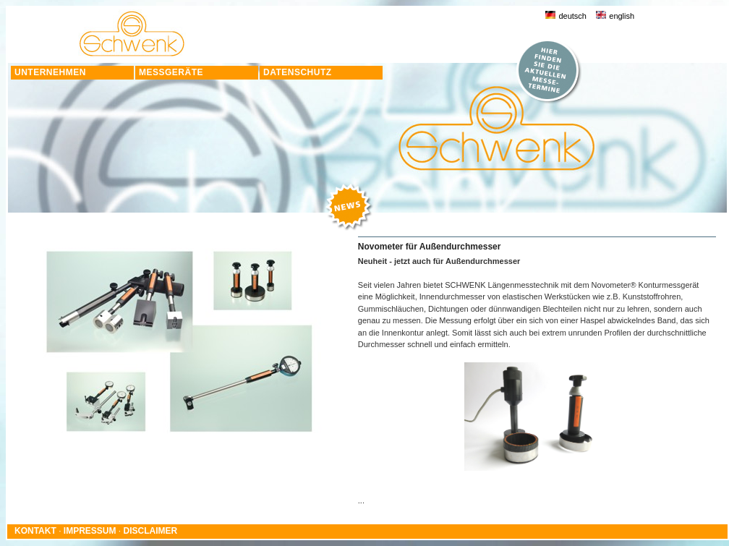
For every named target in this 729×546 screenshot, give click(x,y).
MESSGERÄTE (171, 72)
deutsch (566, 16)
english (615, 16)
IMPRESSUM (90, 531)
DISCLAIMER (151, 531)
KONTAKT (35, 531)
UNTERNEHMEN (50, 72)
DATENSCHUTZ (297, 72)
